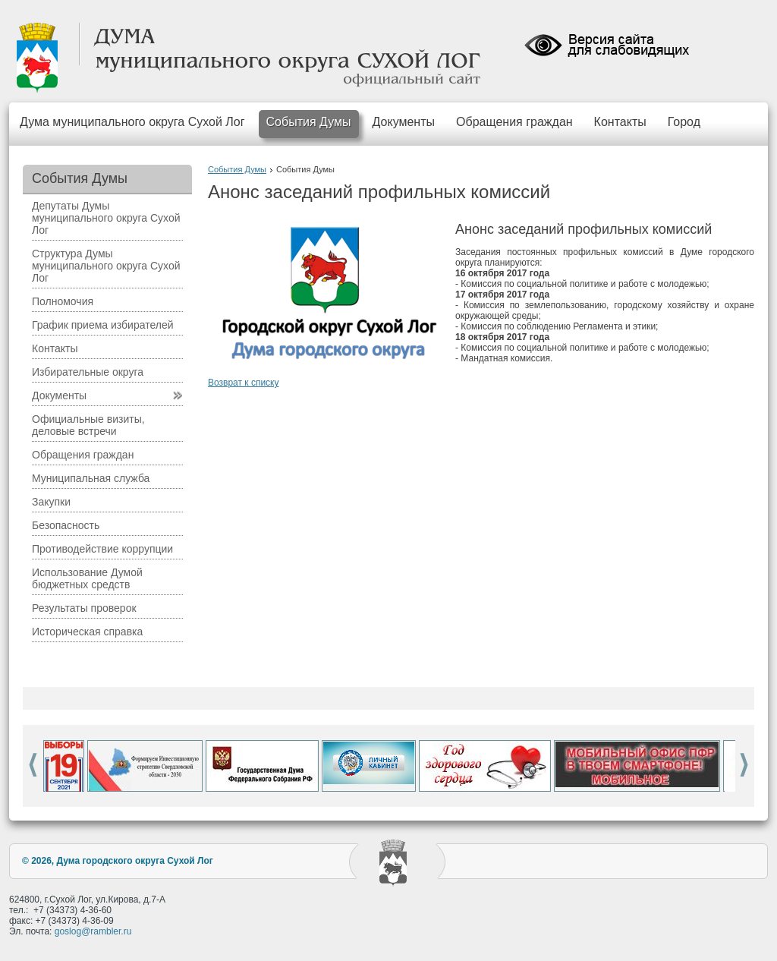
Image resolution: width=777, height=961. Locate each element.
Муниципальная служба (90, 478)
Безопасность (65, 525)
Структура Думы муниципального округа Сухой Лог (106, 265)
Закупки (51, 502)
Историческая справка (87, 631)
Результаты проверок (84, 608)
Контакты (620, 121)
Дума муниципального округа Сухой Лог (132, 121)
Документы (404, 121)
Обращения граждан (514, 121)
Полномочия (62, 301)
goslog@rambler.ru (93, 931)
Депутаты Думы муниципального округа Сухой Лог (106, 218)
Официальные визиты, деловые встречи (88, 425)
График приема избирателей (103, 325)
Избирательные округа (87, 372)
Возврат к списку (243, 382)
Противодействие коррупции (102, 549)
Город (684, 121)
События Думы (308, 121)
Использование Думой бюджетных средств (87, 578)
